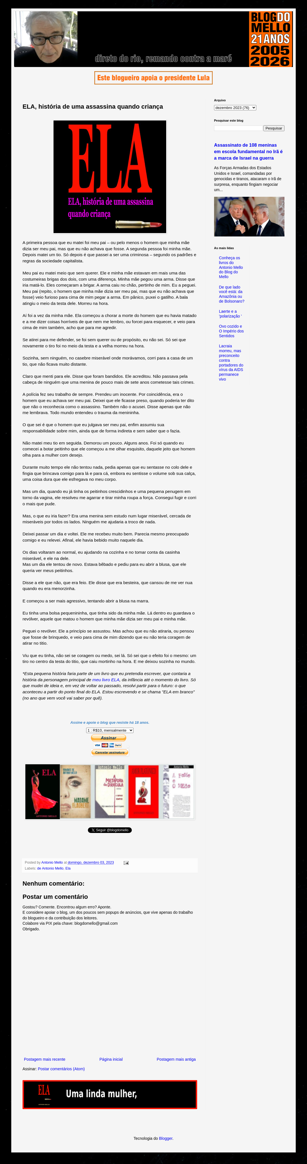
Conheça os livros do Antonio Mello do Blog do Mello (231, 267)
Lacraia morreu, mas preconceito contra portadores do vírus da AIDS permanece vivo (231, 362)
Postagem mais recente (44, 1059)
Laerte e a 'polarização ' (230, 313)
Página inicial (111, 1059)
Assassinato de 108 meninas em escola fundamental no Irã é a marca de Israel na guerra (248, 151)
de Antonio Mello (50, 868)
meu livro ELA (105, 679)
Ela (67, 868)
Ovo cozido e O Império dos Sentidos (231, 331)
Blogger (165, 1138)
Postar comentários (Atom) (61, 1069)
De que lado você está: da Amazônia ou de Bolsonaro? (231, 294)
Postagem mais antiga (176, 1059)
